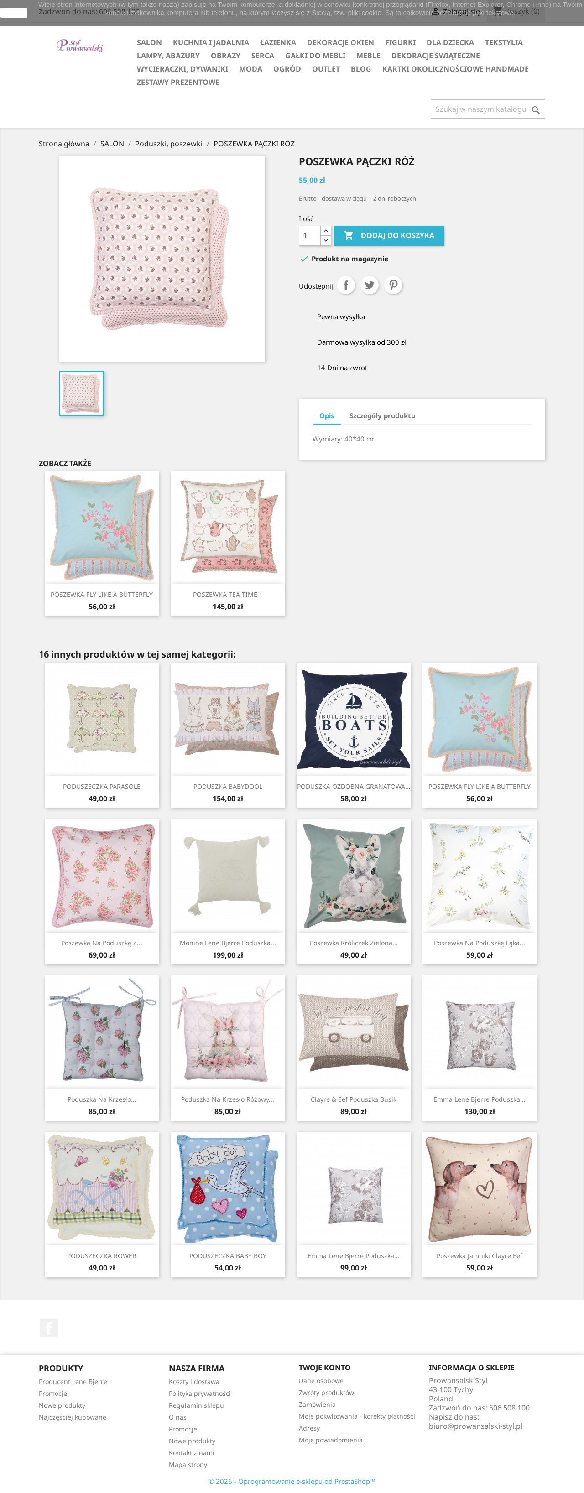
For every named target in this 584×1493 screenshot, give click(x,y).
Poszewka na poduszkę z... (101, 942)
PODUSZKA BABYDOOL (227, 786)
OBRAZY (225, 56)
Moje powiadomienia (331, 1440)
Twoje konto (325, 1368)
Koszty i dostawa (194, 1381)
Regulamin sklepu (196, 1405)
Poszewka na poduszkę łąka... (479, 942)
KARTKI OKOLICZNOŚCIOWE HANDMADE (455, 69)
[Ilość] (310, 236)
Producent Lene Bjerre (73, 1381)
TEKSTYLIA (504, 42)
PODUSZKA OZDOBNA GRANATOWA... (354, 786)
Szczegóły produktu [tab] (382, 415)
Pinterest (393, 285)
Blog (361, 69)
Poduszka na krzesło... (102, 1099)
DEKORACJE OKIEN (340, 42)
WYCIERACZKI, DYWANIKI (182, 69)
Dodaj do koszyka (389, 236)
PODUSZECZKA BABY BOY (227, 1255)
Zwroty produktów (326, 1392)
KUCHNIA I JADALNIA (211, 42)
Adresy (309, 1428)
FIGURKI (400, 42)
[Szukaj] (488, 109)
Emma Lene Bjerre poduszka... (479, 1099)
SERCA (262, 56)
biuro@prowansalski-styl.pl (475, 1426)
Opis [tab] (326, 415)
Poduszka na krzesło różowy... (227, 1099)
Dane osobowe (321, 1380)
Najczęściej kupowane (72, 1417)
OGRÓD (287, 69)
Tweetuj (369, 285)
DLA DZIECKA (450, 42)
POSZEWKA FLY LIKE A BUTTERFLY (102, 594)
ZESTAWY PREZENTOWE (178, 82)
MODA (250, 69)
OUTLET (326, 69)
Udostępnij (346, 285)
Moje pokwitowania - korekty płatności (357, 1416)
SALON (149, 42)
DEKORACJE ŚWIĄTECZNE (435, 56)
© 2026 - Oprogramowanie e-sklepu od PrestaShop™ (292, 1481)
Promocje (53, 1393)
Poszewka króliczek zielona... (354, 942)
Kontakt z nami (191, 1452)
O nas (178, 1417)
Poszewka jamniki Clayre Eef (479, 1255)
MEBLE (368, 56)
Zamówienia (317, 1404)
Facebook (49, 1328)
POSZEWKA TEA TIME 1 (228, 594)
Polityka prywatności (200, 1393)
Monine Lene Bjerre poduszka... (228, 942)
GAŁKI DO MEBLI (315, 56)
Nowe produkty (62, 1405)
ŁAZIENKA (278, 42)
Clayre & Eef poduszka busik (353, 1099)
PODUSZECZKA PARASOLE (102, 786)
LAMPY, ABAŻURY (168, 56)
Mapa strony (188, 1464)
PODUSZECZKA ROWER (101, 1255)
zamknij (14, 12)
